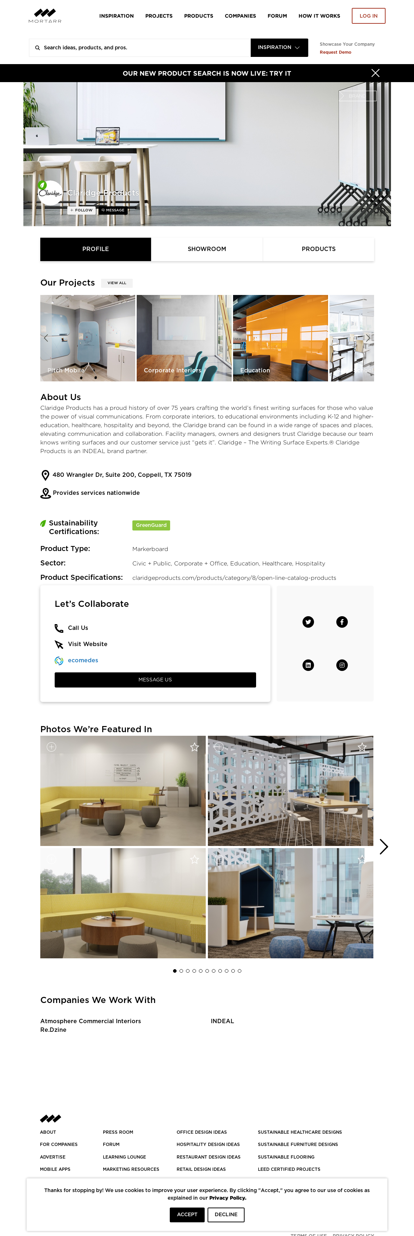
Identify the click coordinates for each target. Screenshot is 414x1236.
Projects (159, 15)
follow (83, 210)
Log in (369, 16)
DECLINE (226, 1214)
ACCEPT (187, 1214)
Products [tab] (319, 249)
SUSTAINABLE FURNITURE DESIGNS (298, 1144)
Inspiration (116, 15)
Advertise (52, 1157)
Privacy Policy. (227, 1197)
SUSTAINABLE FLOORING (286, 1157)
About (48, 1132)
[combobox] (279, 48)
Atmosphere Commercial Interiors (90, 1021)
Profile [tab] (95, 249)
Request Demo (335, 52)
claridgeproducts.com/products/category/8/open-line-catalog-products (234, 578)
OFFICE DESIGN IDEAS (202, 1132)
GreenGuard (151, 525)
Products (198, 15)
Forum (277, 15)
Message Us (155, 679)
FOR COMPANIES (59, 1144)
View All (117, 283)
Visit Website (88, 644)
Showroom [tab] (207, 249)
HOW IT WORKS (319, 15)
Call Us (78, 628)
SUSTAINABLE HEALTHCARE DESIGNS (300, 1132)
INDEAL (222, 1021)
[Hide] (375, 73)
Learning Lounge (124, 1157)
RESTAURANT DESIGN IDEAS (209, 1157)
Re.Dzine (53, 1030)
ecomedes (83, 660)
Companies (240, 15)
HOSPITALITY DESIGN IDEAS (208, 1144)
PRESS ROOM (118, 1132)
